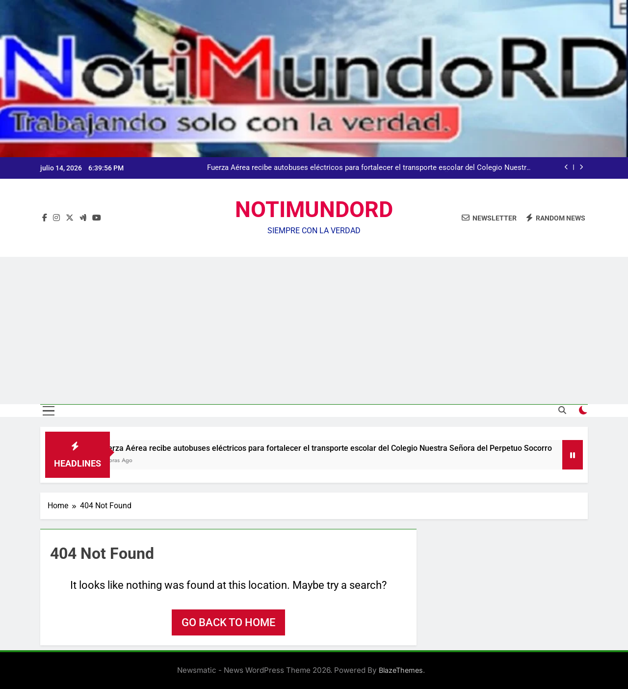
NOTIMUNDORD (314, 209)
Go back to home (228, 622)
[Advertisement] (314, 330)
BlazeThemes (401, 670)
